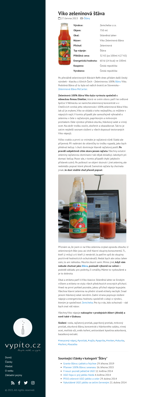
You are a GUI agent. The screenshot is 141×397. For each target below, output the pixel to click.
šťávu (118, 81)
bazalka (73, 344)
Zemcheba (87, 302)
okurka (120, 340)
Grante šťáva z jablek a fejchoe (79, 363)
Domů (8, 357)
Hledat (9, 366)
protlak (83, 340)
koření (63, 344)
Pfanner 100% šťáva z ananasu (79, 367)
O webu (9, 370)
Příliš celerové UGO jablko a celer (81, 378)
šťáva (85, 266)
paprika (101, 340)
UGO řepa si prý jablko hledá (78, 375)
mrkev (111, 340)
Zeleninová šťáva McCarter (72, 89)
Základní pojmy (13, 375)
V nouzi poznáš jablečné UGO (79, 371)
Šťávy (87, 18)
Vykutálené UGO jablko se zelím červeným (86, 382)
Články (8, 362)
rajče (92, 340)
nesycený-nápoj (68, 340)
